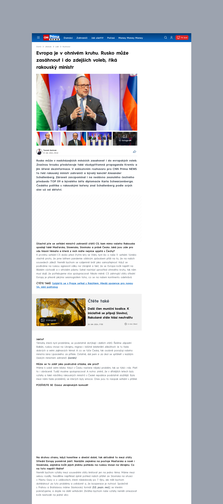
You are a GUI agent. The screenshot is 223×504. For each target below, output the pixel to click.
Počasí (111, 38)
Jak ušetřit (97, 38)
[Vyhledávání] (165, 37)
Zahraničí (81, 38)
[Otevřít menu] (38, 37)
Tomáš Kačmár (50, 150)
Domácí (68, 38)
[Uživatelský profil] (171, 37)
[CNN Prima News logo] (51, 37)
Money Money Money (131, 38)
